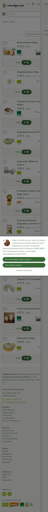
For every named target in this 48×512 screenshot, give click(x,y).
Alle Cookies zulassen (13, 265)
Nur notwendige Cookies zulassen (18, 259)
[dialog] (24, 256)
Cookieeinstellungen (24, 270)
